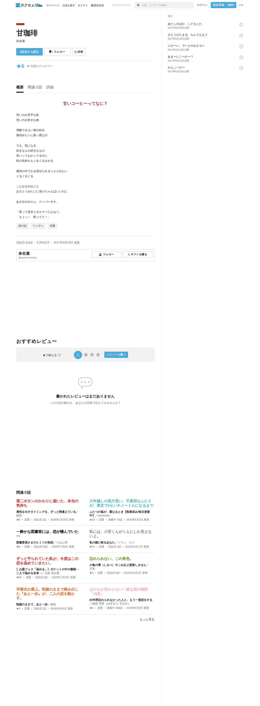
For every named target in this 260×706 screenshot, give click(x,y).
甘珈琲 (27, 33)
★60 (19, 577)
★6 (18, 519)
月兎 (92, 568)
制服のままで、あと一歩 (32, 604)
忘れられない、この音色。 (111, 559)
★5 (91, 572)
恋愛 (27, 519)
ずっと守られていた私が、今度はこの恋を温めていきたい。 (47, 561)
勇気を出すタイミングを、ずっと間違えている (46, 511)
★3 (18, 608)
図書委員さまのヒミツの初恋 (34, 542)
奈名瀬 (20, 41)
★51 (92, 546)
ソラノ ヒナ (126, 542)
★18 (92, 519)
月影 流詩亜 (52, 573)
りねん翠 (61, 542)
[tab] (21, 88)
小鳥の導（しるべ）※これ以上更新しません (117, 565)
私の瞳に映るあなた (102, 542)
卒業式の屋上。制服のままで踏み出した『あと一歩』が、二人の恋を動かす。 (47, 593)
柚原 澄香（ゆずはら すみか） (111, 603)
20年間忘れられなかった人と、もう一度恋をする (120, 599)
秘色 (19, 515)
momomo (104, 515)
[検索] (138, 5)
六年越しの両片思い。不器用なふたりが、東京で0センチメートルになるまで (121, 503)
